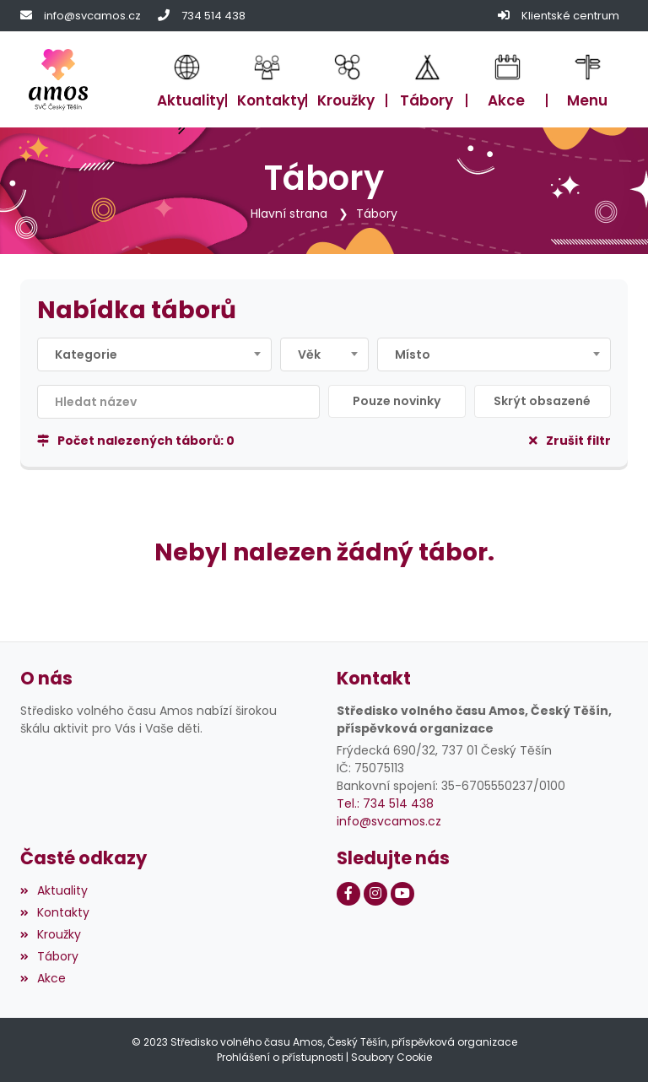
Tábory (376, 213)
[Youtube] (402, 894)
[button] (588, 79)
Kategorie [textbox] (86, 354)
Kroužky (50, 934)
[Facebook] (348, 894)
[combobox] (154, 354)
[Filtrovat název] (178, 402)
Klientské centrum (570, 16)
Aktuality (54, 890)
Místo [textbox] (412, 354)
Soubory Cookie (391, 1057)
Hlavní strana (289, 213)
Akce (43, 978)
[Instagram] (375, 894)
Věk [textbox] (309, 354)
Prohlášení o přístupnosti (280, 1057)
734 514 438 (213, 16)
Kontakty (54, 912)
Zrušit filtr (570, 440)
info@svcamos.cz (92, 16)
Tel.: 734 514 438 (385, 803)
